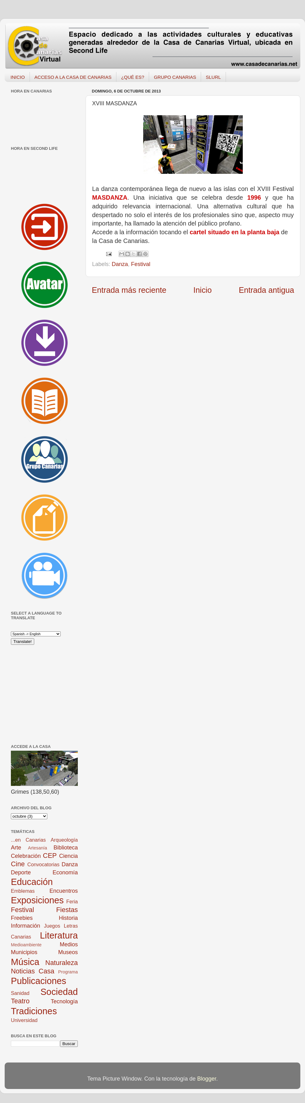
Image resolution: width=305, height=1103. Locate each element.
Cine (18, 864)
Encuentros (63, 891)
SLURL (213, 77)
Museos (68, 952)
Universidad (24, 1020)
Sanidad (20, 993)
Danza (120, 264)
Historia (68, 918)
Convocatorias (43, 864)
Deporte (21, 872)
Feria (72, 901)
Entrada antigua (266, 290)
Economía (65, 872)
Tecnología (64, 1001)
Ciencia (68, 856)
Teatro (20, 1001)
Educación (32, 882)
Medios (69, 944)
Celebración (26, 856)
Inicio (202, 290)
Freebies (22, 918)
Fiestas (67, 910)
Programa (68, 971)
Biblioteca (66, 847)
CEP (50, 855)
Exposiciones (37, 900)
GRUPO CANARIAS (175, 77)
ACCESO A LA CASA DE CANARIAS (73, 77)
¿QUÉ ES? (132, 77)
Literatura (59, 935)
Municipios (24, 952)
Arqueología (64, 840)
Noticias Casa (32, 971)
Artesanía (37, 847)
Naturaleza (61, 963)
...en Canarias (28, 840)
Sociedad (59, 992)
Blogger (206, 1079)
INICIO (18, 77)
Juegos (52, 926)
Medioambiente (26, 944)
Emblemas (23, 891)
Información (25, 926)
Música (25, 962)
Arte (16, 847)
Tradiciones (34, 1011)
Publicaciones (38, 981)
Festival (140, 264)
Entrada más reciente (129, 290)
